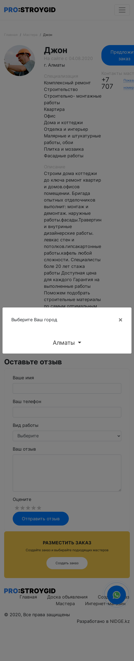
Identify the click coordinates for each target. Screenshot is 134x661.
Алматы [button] (65, 342)
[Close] (120, 319)
